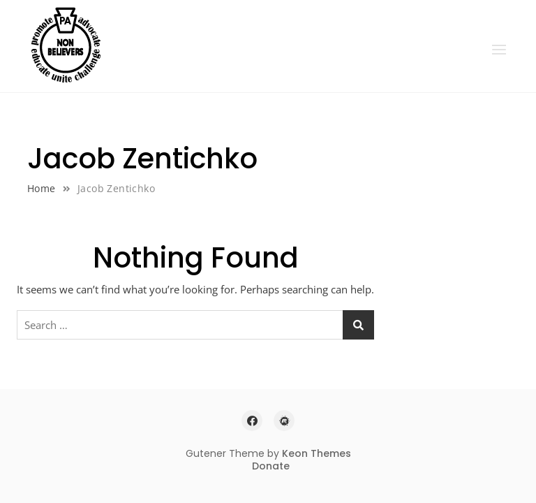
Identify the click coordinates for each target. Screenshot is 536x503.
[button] (499, 49)
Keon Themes (316, 453)
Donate (271, 466)
